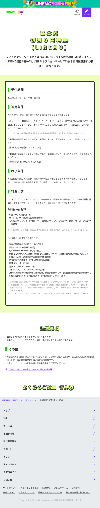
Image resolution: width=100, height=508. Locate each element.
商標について (9, 492)
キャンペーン (31, 400)
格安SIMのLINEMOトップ (12, 400)
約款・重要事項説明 (30, 487)
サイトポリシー (10, 487)
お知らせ (7, 479)
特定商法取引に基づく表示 (78, 492)
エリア (6, 456)
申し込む (86, 14)
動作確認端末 (9, 441)
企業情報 (46, 487)
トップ (6, 410)
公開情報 (76, 487)
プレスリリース (61, 487)
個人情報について (27, 492)
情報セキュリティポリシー (50, 492)
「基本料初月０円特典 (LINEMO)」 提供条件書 (28, 369)
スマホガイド (9, 471)
